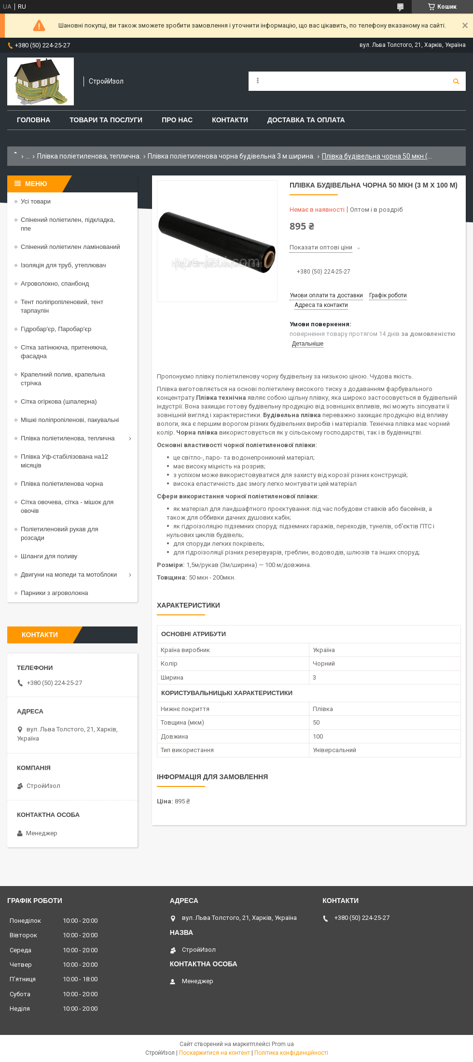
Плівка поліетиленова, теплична (68, 438)
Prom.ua (283, 1044)
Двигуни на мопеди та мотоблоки (69, 574)
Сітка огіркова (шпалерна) (59, 401)
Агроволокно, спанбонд (55, 283)
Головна (33, 120)
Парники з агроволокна (54, 592)
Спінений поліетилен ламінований (70, 246)
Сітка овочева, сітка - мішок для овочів (67, 506)
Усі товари (36, 201)
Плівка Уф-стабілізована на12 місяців (64, 461)
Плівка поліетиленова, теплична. (89, 156)
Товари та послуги (106, 120)
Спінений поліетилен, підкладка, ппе (68, 224)
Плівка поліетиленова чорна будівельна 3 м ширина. (231, 156)
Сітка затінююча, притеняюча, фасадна (64, 352)
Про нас (177, 120)
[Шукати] (456, 81)
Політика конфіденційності (291, 1052)
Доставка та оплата (306, 120)
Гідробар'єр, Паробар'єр (56, 329)
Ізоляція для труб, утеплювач (63, 265)
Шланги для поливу (49, 556)
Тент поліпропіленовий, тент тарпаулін (62, 306)
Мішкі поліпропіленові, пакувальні (70, 419)
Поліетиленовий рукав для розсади (59, 533)
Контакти (230, 120)
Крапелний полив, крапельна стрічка (63, 379)
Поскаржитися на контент (214, 1052)
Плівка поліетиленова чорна (62, 483)
